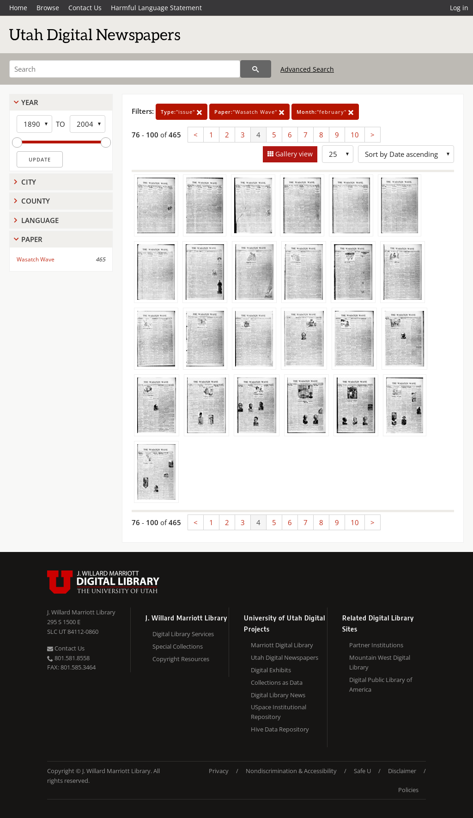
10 (355, 134)
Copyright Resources (180, 659)
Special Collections (177, 646)
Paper (31, 239)
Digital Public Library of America (380, 684)
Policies (408, 790)
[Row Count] (337, 154)
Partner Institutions (376, 645)
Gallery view (293, 153)
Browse (47, 7)
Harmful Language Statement (156, 7)
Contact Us (85, 7)
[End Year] (87, 124)
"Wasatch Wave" (249, 111)
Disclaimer (402, 771)
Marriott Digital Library (282, 645)
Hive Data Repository (280, 729)
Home (18, 7)
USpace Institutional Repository (278, 712)
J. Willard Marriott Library (81, 612)
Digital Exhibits (271, 670)
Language (40, 220)
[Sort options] (406, 154)
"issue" (181, 111)
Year (29, 102)
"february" (325, 111)
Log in (459, 7)
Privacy (219, 771)
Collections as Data (277, 682)
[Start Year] (34, 124)
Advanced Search (307, 69)
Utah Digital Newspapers (284, 657)
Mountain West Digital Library (379, 662)
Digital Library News (278, 695)
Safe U (362, 771)
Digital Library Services (183, 634)
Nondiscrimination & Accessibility (291, 771)
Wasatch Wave (36, 259)
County (35, 200)
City (28, 181)
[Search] (124, 69)
